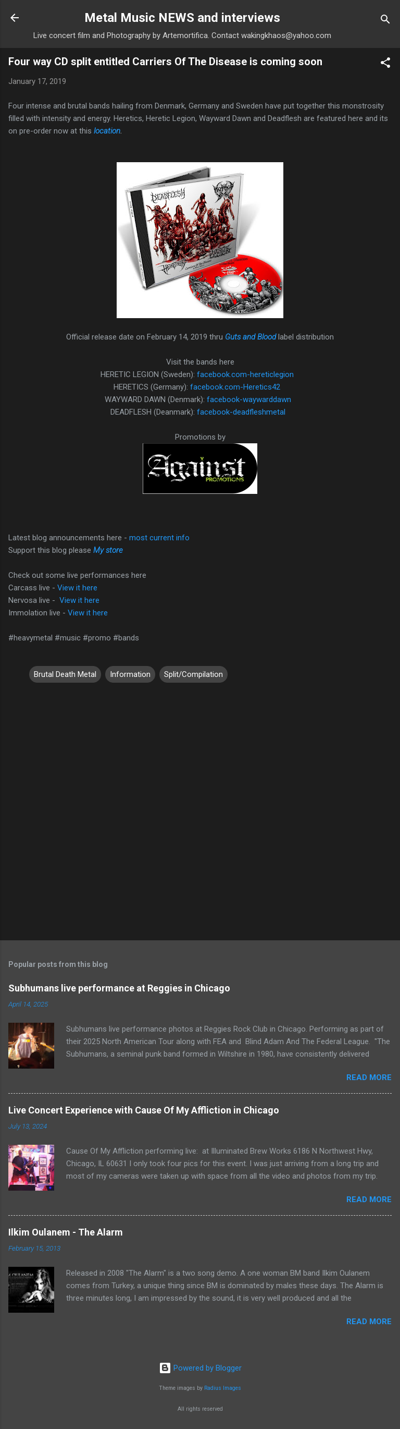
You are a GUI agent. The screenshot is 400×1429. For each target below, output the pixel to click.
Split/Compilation (193, 674)
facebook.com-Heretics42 (235, 387)
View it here (77, 587)
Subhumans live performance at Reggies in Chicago (119, 988)
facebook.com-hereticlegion (245, 374)
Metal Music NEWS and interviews (182, 17)
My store (108, 550)
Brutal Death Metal (65, 674)
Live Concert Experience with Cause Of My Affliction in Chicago (143, 1110)
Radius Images (222, 1388)
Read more (369, 1077)
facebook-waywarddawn (249, 399)
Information (130, 674)
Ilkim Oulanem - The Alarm (65, 1232)
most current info (159, 537)
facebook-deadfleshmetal (241, 412)
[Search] (385, 21)
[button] (385, 64)
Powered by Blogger (200, 1368)
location (107, 131)
